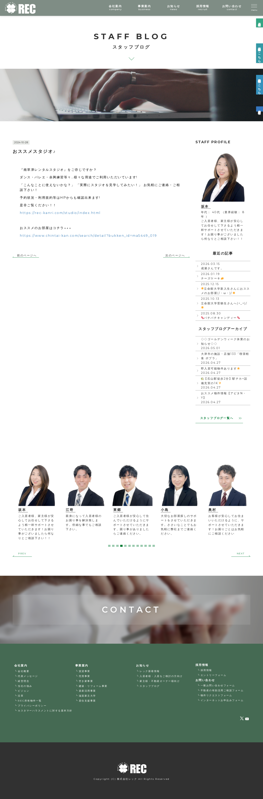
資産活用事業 (87, 690)
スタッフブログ (150, 685)
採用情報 (206, 670)
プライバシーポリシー (32, 705)
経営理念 (23, 681)
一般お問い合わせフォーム (218, 685)
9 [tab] (141, 546)
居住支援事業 (87, 700)
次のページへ (175, 255)
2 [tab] (113, 546)
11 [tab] (150, 546)
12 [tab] (153, 546)
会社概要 (23, 671)
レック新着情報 (150, 671)
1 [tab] (109, 546)
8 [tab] (137, 546)
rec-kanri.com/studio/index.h (60, 213)
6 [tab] (129, 546)
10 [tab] (145, 546)
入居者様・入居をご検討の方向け (161, 676)
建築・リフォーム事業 (93, 685)
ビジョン (23, 690)
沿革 (21, 695)
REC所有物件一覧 (30, 700)
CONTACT (131, 601)
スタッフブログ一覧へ (221, 418)
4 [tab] (121, 546)
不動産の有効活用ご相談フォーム (222, 690)
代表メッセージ (28, 676)
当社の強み (25, 685)
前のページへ (27, 255)
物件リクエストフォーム (216, 695)
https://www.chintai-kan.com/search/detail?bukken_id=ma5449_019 (88, 236)
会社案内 (20, 665)
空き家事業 (86, 681)
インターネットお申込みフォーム (222, 700)
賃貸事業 (84, 671)
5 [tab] (125, 546)
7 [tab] (133, 546)
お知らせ (142, 665)
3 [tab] (117, 546)
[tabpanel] (36, 503)
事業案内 (81, 665)
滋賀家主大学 (87, 695)
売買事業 (84, 676)
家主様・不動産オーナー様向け (160, 681)
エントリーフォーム (214, 675)
